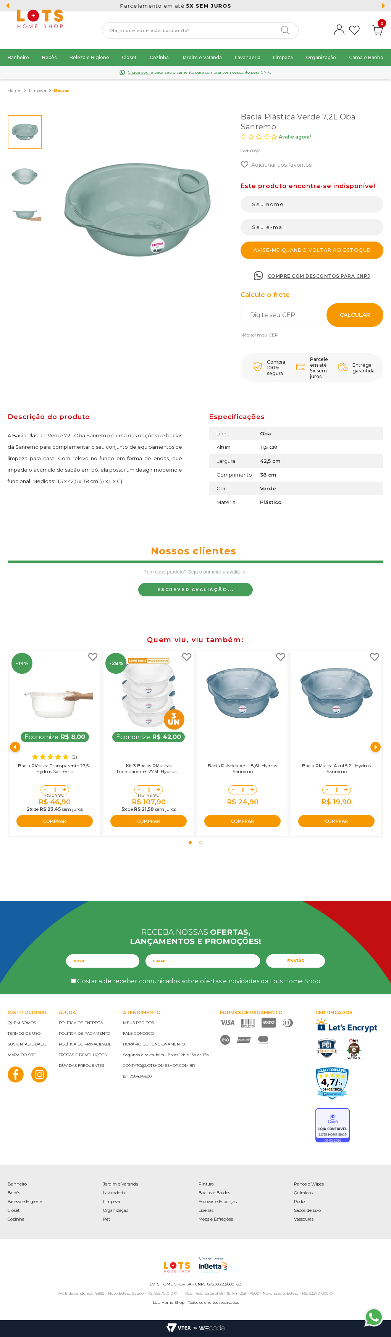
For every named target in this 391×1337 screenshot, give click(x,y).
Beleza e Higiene (89, 57)
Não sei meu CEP (259, 335)
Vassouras (303, 1219)
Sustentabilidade (27, 1044)
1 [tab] (190, 842)
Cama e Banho (366, 57)
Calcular (355, 314)
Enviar (295, 960)
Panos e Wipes (309, 1184)
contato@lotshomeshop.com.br (159, 1065)
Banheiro (18, 57)
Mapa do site (22, 1054)
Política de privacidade (85, 1044)
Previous (15, 747)
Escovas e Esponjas (218, 1201)
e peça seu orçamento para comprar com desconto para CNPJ (199, 72)
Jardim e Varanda (202, 57)
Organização (321, 57)
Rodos (300, 1201)
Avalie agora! (295, 137)
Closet (129, 57)
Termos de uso (24, 1033)
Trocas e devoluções (83, 1054)
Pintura (206, 1184)
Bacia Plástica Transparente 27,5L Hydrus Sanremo (54, 768)
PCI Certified (326, 1048)
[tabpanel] (55, 743)
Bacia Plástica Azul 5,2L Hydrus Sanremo (336, 768)
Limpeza (283, 57)
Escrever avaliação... (195, 589)
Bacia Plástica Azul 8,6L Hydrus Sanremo (242, 768)
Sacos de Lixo (307, 1210)
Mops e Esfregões (216, 1219)
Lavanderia (247, 57)
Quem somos (22, 1022)
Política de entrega (81, 1022)
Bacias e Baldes (214, 1192)
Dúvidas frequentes (81, 1065)
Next (375, 747)
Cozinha (159, 57)
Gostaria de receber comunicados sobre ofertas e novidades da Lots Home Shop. (199, 981)
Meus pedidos (138, 1022)
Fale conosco (138, 1033)
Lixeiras (206, 1210)
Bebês (49, 57)
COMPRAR (54, 821)
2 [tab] (200, 842)
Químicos (303, 1192)
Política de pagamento (84, 1033)
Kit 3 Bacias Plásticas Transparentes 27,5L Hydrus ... (148, 768)
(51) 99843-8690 (137, 1076)
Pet (106, 1219)
